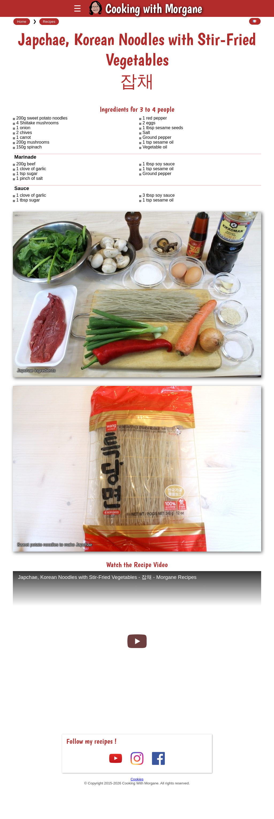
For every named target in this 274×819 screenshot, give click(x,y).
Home (21, 22)
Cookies (137, 779)
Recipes (49, 22)
